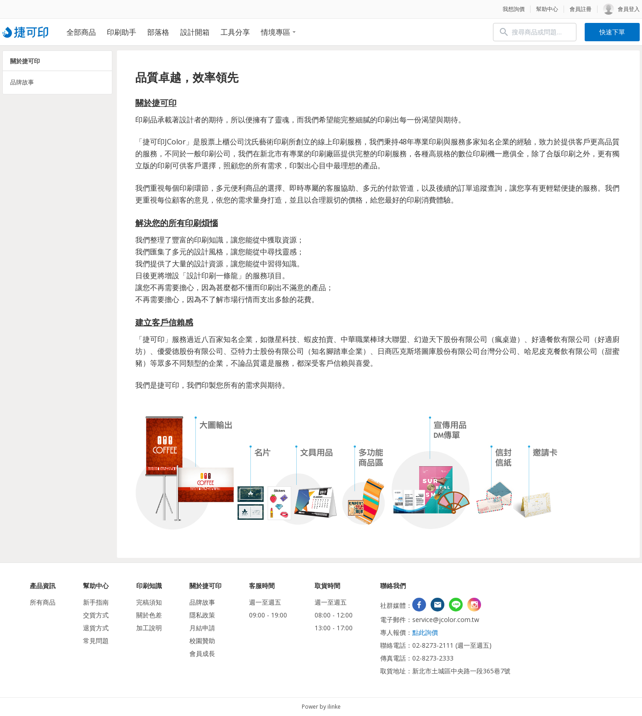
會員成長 (202, 653)
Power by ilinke (321, 706)
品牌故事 (22, 82)
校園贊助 (202, 640)
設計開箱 (195, 32)
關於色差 (149, 615)
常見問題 (96, 640)
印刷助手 (121, 32)
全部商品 (81, 32)
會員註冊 (581, 9)
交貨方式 (96, 615)
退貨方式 (96, 627)
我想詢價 (514, 9)
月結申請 (202, 627)
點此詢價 (425, 632)
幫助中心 (547, 9)
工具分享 (235, 32)
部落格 (158, 32)
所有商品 (42, 602)
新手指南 (96, 602)
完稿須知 (149, 602)
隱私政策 (202, 615)
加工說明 (149, 627)
